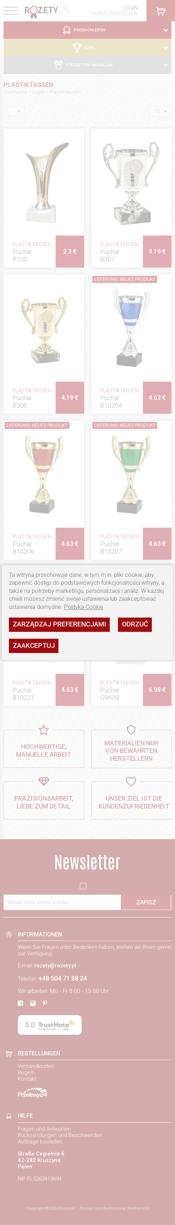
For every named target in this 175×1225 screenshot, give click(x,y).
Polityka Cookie (83, 607)
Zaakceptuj (34, 645)
